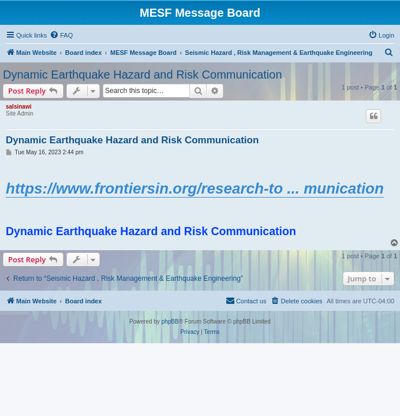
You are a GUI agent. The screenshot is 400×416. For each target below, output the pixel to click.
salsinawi (18, 106)
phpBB (170, 321)
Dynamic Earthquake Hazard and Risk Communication (142, 74)
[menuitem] (61, 35)
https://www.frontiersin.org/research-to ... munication (195, 188)
